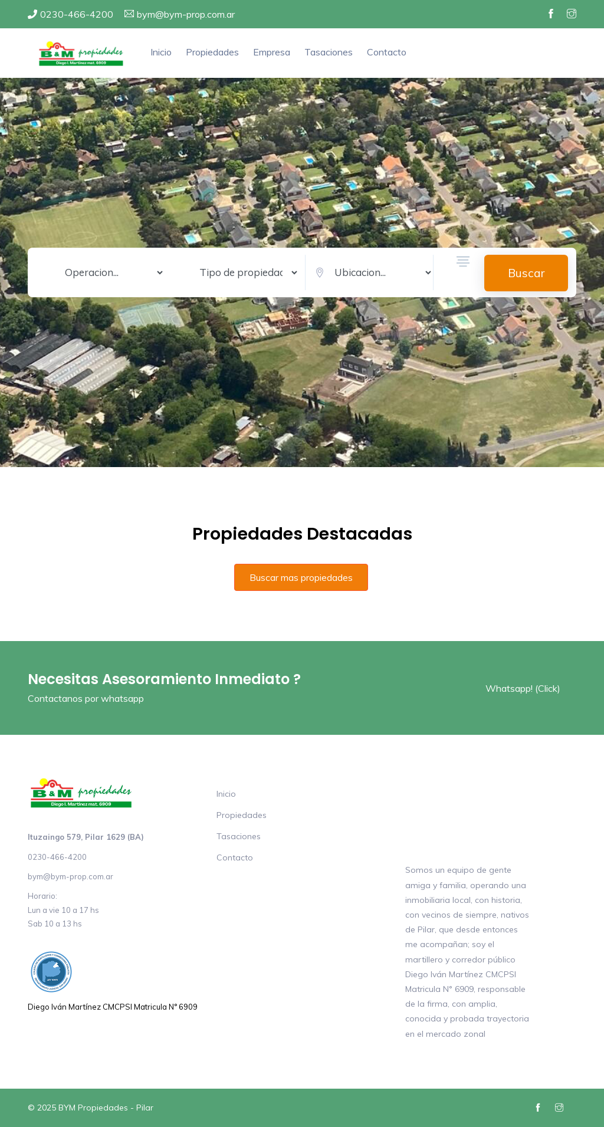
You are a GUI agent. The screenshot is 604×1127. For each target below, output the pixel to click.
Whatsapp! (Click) (522, 688)
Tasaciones (328, 52)
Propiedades (212, 52)
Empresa (271, 52)
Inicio (161, 52)
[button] (463, 273)
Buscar (526, 273)
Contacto (386, 52)
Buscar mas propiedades (301, 577)
